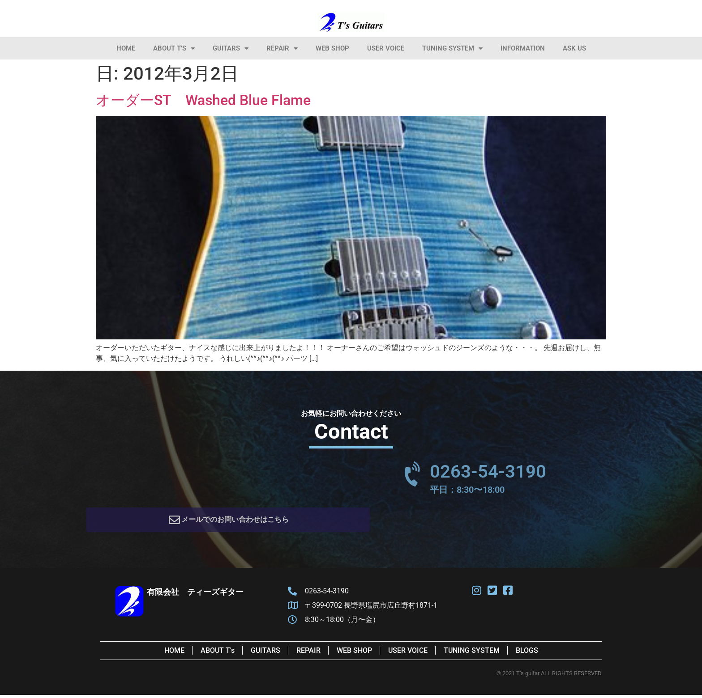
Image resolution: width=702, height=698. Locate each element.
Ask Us (574, 48)
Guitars (230, 48)
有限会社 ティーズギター (195, 595)
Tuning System (452, 48)
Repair (282, 48)
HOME (125, 48)
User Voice (385, 48)
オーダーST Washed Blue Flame (203, 100)
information (523, 48)
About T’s (174, 48)
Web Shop (332, 48)
